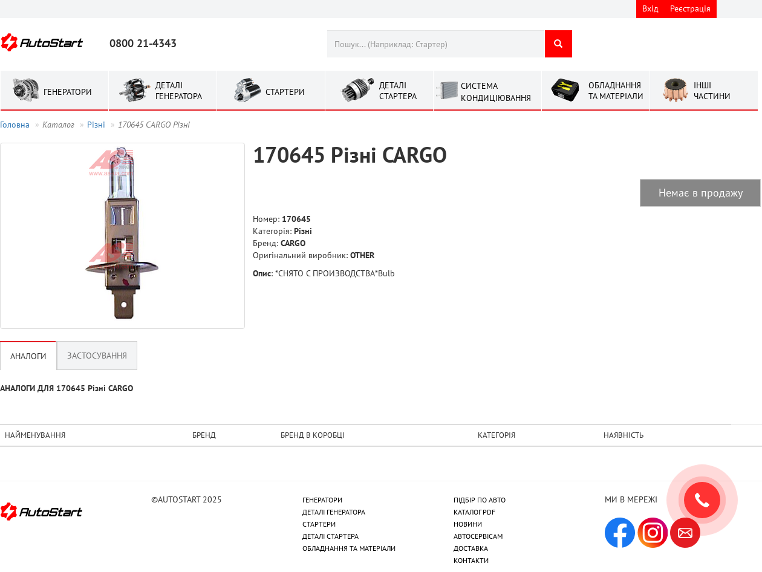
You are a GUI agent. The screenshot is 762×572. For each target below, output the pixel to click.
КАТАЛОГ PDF (474, 511)
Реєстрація (690, 8)
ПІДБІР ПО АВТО (480, 499)
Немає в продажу (701, 193)
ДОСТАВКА (471, 548)
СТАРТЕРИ (319, 523)
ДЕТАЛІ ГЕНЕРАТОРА (333, 511)
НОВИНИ (468, 523)
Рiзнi (96, 124)
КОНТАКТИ (471, 560)
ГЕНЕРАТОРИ (322, 499)
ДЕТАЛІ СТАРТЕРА (330, 536)
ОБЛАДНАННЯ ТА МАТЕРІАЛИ (349, 548)
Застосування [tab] (97, 355)
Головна (15, 124)
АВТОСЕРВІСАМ (478, 536)
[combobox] (435, 43)
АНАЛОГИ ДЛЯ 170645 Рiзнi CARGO (66, 388)
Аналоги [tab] (28, 356)
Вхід (650, 8)
